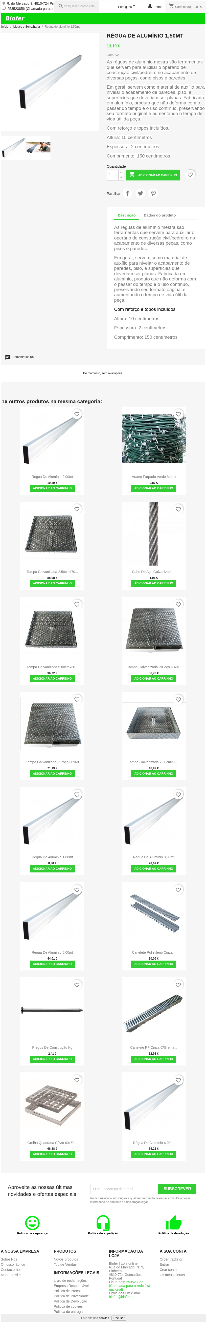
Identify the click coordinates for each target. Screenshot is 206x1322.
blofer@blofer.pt (121, 1297)
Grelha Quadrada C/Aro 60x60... (52, 1143)
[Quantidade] (113, 175)
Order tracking (171, 1259)
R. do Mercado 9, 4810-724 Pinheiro (35, 3)
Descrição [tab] (127, 215)
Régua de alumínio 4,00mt (153, 1143)
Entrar (164, 1264)
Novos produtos (66, 1259)
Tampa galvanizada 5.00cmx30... (52, 667)
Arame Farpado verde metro (154, 477)
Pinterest (153, 193)
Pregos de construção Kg (52, 1047)
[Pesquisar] (76, 6)
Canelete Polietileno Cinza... (154, 952)
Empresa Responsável (71, 1286)
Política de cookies (68, 1306)
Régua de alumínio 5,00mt (52, 952)
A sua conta (173, 1251)
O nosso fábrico (13, 1264)
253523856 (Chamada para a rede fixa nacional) (44, 9)
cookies (104, 1318)
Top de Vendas (65, 1264)
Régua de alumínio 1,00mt (52, 857)
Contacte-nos (11, 1270)
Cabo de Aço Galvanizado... (154, 572)
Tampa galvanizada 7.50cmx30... (154, 762)
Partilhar (127, 193)
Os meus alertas (172, 1275)
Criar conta (168, 1270)
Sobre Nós (9, 1259)
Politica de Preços (67, 1291)
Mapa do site (11, 1275)
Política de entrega (68, 1312)
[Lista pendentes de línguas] (127, 7)
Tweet (140, 193)
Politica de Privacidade (71, 1296)
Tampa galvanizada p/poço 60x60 (52, 762)
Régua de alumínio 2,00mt (52, 477)
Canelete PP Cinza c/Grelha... (153, 1047)
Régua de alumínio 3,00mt (153, 857)
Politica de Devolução (70, 1301)
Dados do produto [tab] (160, 215)
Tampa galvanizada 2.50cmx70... (52, 572)
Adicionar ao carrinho (153, 174)
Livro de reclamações (70, 1281)
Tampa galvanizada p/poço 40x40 (153, 667)
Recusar (119, 1318)
